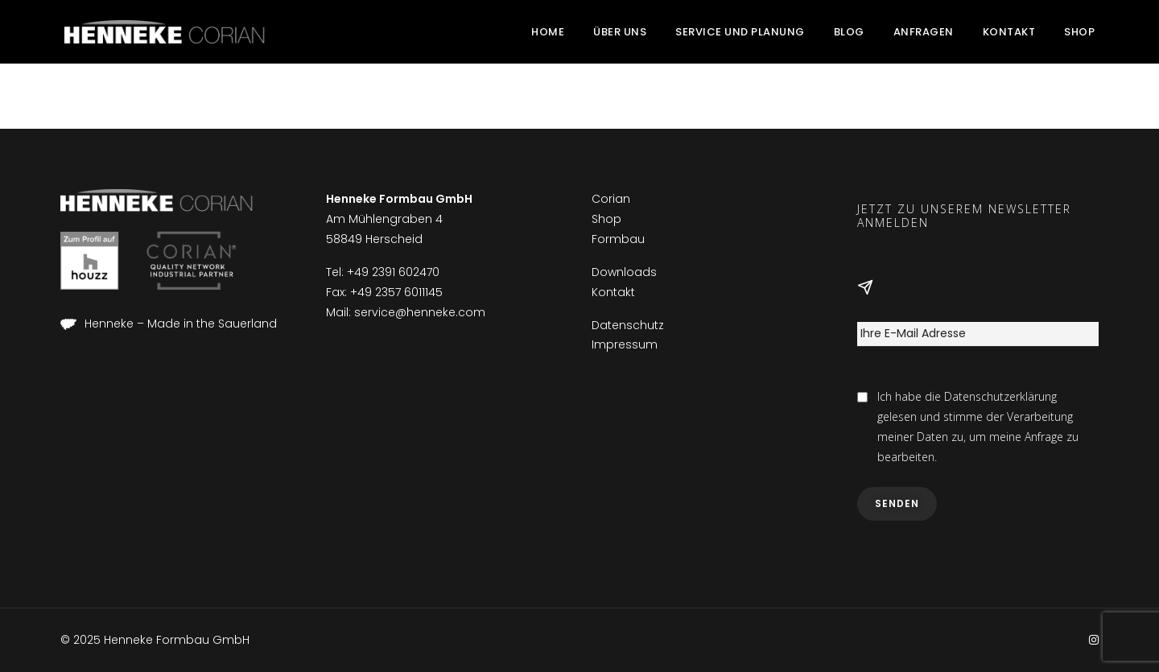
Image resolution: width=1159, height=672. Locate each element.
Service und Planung (740, 31)
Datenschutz (628, 325)
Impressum (625, 344)
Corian (611, 199)
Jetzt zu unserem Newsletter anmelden (964, 216)
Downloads (624, 272)
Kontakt (1009, 31)
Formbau (618, 239)
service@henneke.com (419, 312)
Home (547, 31)
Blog (849, 31)
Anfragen (923, 31)
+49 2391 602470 (393, 272)
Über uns (619, 31)
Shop (1079, 31)
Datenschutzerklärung (1000, 396)
